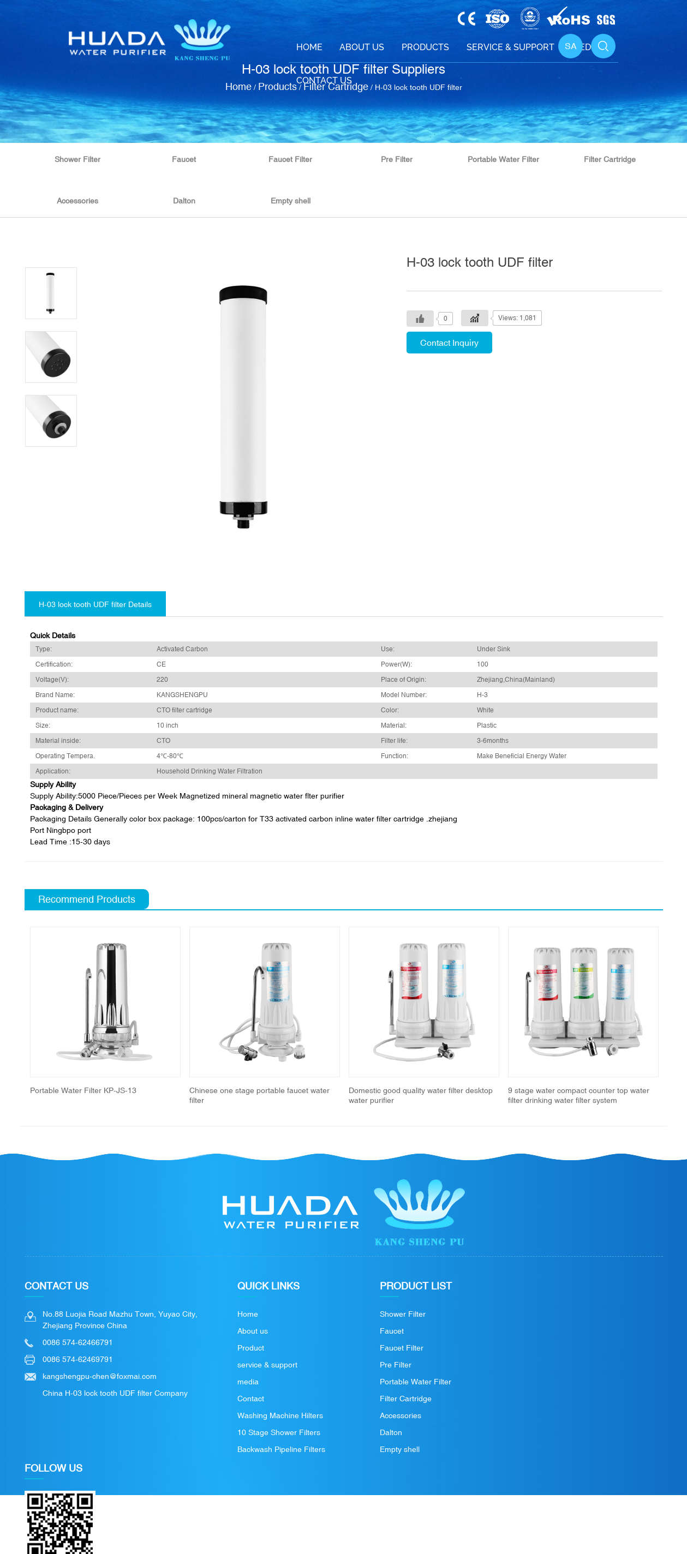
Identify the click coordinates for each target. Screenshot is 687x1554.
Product (250, 1347)
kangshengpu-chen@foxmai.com (100, 1376)
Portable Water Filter (503, 159)
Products (425, 47)
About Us (361, 47)
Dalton (184, 200)
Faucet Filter (290, 159)
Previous (12, 1016)
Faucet (184, 159)
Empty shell (290, 200)
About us (252, 1331)
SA (571, 46)
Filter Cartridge (610, 159)
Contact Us (324, 80)
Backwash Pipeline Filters (281, 1449)
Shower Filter (77, 159)
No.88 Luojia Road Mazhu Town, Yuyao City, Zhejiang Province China (120, 1320)
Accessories (77, 200)
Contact (250, 1398)
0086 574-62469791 (78, 1359)
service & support (267, 1364)
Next (675, 1016)
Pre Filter (397, 159)
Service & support (510, 47)
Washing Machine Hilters (280, 1415)
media (248, 1381)
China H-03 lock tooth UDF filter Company (115, 1393)
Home (309, 47)
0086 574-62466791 (78, 1342)
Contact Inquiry (449, 342)
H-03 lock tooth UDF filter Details (95, 604)
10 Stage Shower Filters (278, 1432)
